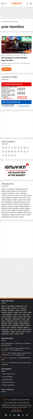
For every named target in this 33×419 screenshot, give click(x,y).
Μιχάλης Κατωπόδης (8, 382)
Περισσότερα (6, 69)
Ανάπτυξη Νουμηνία (16, 411)
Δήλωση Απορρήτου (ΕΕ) (10, 402)
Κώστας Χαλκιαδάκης (8, 385)
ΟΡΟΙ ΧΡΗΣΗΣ (13, 399)
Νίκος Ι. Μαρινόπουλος (8, 374)
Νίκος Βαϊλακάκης (7, 379)
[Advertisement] (16, 239)
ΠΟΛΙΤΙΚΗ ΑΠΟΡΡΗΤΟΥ (23, 399)
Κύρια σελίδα (5, 21)
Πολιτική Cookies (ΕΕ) (23, 402)
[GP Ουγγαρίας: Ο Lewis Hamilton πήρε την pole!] (16, 44)
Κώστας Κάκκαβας (7, 376)
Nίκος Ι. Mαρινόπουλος (8, 55)
